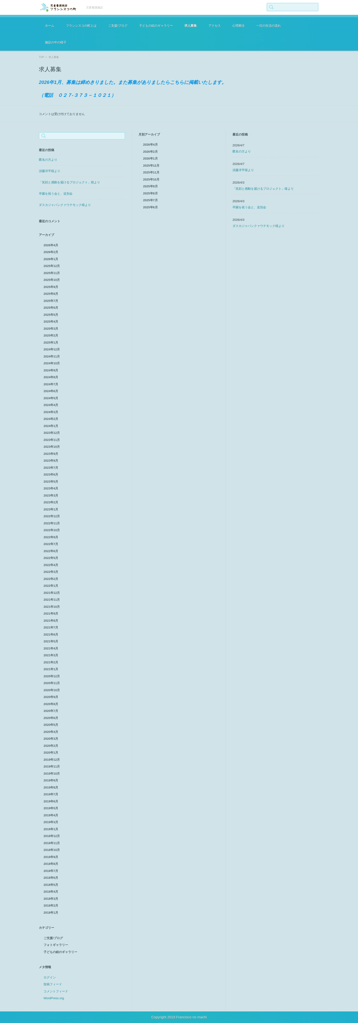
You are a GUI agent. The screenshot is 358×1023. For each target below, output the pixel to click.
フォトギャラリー (56, 945)
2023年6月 (51, 474)
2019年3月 (51, 822)
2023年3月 (51, 495)
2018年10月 (52, 850)
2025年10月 (52, 280)
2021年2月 (51, 662)
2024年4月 (51, 405)
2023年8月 (51, 460)
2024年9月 (51, 370)
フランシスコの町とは (81, 25)
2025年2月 (51, 335)
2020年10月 (52, 690)
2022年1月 (51, 586)
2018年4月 (51, 891)
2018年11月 (52, 843)
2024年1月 (51, 426)
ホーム (49, 25)
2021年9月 (51, 613)
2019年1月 (51, 829)
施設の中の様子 (55, 42)
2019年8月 (51, 787)
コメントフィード (56, 991)
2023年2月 (51, 502)
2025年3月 (51, 328)
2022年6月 (51, 551)
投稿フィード (53, 984)
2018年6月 (51, 877)
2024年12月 (52, 349)
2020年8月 (51, 704)
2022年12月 (52, 516)
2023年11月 (52, 440)
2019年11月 (52, 766)
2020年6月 (51, 718)
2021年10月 (52, 606)
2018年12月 (52, 836)
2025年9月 (51, 287)
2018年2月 (51, 905)
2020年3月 (51, 738)
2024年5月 (51, 398)
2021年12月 (52, 593)
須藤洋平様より (49, 171)
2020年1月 (51, 752)
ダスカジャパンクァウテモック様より (65, 205)
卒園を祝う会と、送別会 (56, 193)
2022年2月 (51, 579)
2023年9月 (51, 454)
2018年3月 (51, 898)
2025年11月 (52, 273)
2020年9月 (51, 697)
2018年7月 (51, 871)
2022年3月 (51, 572)
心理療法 (238, 25)
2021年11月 (52, 599)
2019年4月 (51, 815)
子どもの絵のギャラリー (156, 25)
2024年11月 (52, 356)
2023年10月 (52, 446)
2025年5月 (51, 314)
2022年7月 (51, 544)
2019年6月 (51, 801)
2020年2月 (51, 746)
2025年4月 (51, 321)
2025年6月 (51, 307)
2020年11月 (52, 683)
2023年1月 (51, 509)
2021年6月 (51, 634)
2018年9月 (51, 857)
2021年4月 (51, 648)
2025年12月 (52, 266)
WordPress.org (54, 998)
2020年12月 (52, 676)
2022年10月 (52, 530)
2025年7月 (51, 301)
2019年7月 (51, 794)
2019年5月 (51, 808)
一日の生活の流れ (268, 25)
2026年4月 (51, 245)
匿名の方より (48, 159)
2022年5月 (51, 558)
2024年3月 (51, 412)
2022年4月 (51, 565)
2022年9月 (51, 537)
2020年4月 (51, 732)
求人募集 (190, 25)
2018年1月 (51, 912)
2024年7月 (51, 384)
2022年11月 (52, 523)
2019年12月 (52, 759)
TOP (41, 57)
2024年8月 (51, 377)
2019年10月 (52, 773)
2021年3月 (51, 655)
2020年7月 (51, 711)
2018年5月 (51, 885)
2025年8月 (51, 294)
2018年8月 (51, 864)
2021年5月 (51, 641)
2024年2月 (51, 419)
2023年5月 (51, 481)
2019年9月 (51, 780)
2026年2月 (51, 252)
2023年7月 (51, 467)
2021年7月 (51, 627)
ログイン (50, 977)
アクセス (214, 25)
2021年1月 (51, 669)
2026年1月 (51, 259)
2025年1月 (51, 342)
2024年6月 (51, 391)
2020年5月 (51, 725)
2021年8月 (51, 620)
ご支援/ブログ (117, 25)
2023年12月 (52, 433)
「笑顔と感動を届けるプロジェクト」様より (69, 182)
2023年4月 (51, 488)
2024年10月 (52, 363)
